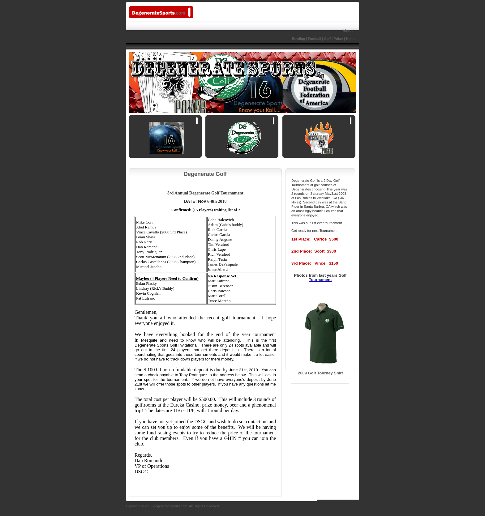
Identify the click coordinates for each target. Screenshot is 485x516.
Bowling (287, 39)
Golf (327, 39)
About (348, 30)
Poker (338, 39)
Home (350, 39)
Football (314, 39)
